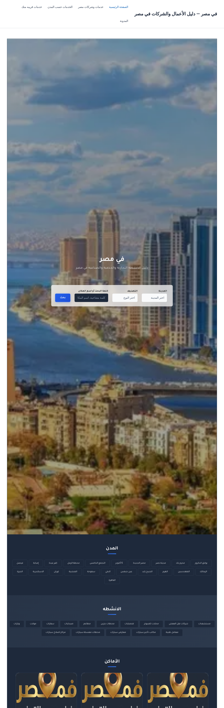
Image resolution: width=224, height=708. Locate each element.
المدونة (124, 21)
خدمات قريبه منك (32, 7)
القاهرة (112, 580)
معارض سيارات (118, 632)
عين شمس (126, 572)
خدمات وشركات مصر (90, 7)
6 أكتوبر (119, 563)
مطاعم (87, 624)
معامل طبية (172, 632)
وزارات (17, 624)
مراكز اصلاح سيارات (56, 632)
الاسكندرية (38, 572)
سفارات (50, 624)
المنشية (73, 572)
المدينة (163, 291)
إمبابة (36, 563)
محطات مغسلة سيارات (88, 632)
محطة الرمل (73, 563)
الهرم (165, 572)
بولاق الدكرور (201, 563)
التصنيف (132, 291)
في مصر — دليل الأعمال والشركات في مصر (175, 13)
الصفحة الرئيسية (118, 7)
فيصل (20, 563)
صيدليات (68, 624)
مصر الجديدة (139, 563)
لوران (56, 572)
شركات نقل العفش (178, 624)
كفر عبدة (53, 563)
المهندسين (184, 572)
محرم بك (180, 563)
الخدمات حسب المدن (60, 7)
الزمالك (203, 572)
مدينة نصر (161, 563)
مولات (33, 624)
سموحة (91, 572)
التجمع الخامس (97, 563)
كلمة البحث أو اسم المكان (93, 291)
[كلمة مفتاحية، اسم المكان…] (91, 298)
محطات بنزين (107, 624)
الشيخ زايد (147, 572)
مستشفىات (204, 624)
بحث (62, 297)
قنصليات (129, 624)
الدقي (107, 572)
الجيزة (20, 572)
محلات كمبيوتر (151, 624)
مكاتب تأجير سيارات (146, 632)
